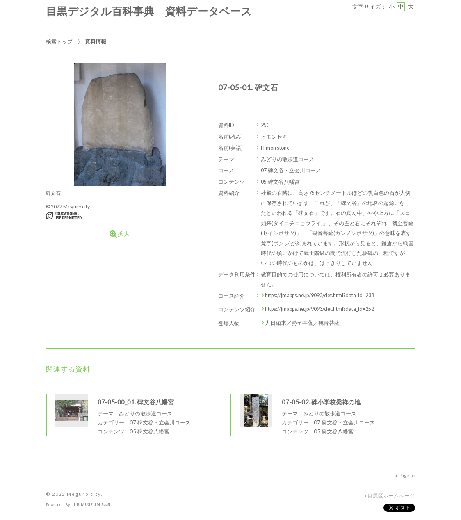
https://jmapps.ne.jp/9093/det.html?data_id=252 (319, 309)
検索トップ (59, 41)
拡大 (120, 234)
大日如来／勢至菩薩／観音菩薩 (302, 323)
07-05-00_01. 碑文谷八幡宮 (136, 402)
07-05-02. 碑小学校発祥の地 (321, 402)
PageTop (407, 475)
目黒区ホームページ (391, 495)
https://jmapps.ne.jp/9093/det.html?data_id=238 (319, 295)
